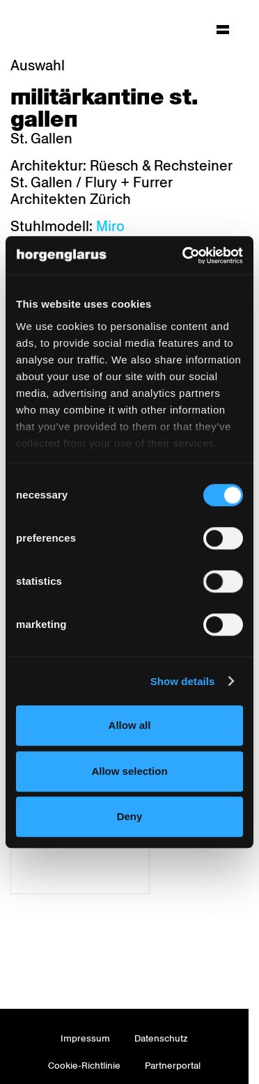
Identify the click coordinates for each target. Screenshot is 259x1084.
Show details (182, 681)
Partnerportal (173, 1065)
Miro (110, 226)
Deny (130, 816)
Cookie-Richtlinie (84, 1065)
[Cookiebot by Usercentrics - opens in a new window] (184, 255)
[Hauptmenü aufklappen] (222, 29)
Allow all (130, 725)
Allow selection (129, 771)
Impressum (85, 1038)
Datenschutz (161, 1038)
